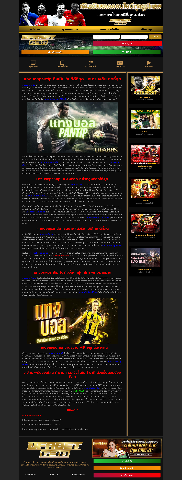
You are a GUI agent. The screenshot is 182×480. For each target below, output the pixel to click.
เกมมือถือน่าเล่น (145, 269)
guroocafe (145, 96)
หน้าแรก (35, 29)
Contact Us (30, 474)
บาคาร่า (145, 131)
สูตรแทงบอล (70, 29)
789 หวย (145, 200)
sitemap (146, 29)
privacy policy (78, 474)
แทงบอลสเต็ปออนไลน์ (145, 235)
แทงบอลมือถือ (109, 29)
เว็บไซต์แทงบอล (145, 165)
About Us (54, 474)
